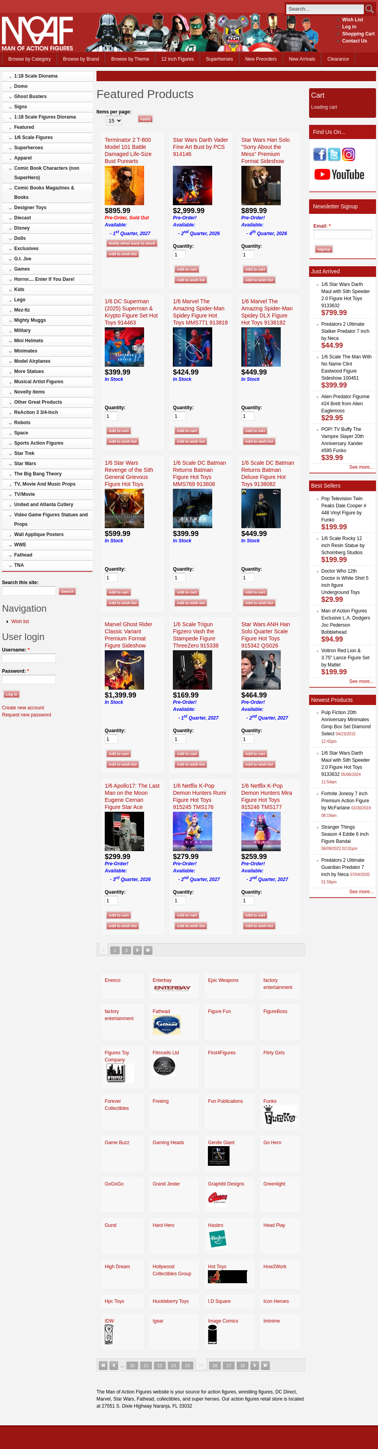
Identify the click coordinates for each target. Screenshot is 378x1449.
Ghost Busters (30, 96)
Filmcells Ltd (166, 1053)
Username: (16, 650)
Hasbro (215, 1225)
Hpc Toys (114, 1301)
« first (103, 1365)
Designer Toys (30, 207)
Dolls (20, 238)
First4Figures (221, 1053)
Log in (349, 27)
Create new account (23, 708)
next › (137, 950)
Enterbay (162, 980)
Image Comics (223, 1321)
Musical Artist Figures (38, 381)
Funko (269, 1101)
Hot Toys (217, 1266)
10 (132, 1365)
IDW (109, 1321)
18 (242, 1365)
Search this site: (20, 582)
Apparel (23, 158)
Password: (15, 671)
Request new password (26, 715)
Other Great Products (38, 402)
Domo (21, 86)
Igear (158, 1321)
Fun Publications (225, 1101)
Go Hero (272, 1142)
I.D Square (219, 1301)
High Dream (117, 1266)
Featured (24, 127)
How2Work (274, 1266)
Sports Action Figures (38, 443)
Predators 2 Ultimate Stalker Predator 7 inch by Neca (345, 331)
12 (160, 1365)
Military (22, 330)
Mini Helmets (28, 340)
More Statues (29, 371)
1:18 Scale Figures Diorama (45, 117)
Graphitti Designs (226, 1184)
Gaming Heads (168, 1142)
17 (228, 1365)
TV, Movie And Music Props (45, 484)
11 (146, 1365)
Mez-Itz (22, 310)
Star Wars (25, 463)
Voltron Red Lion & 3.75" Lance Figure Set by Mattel (345, 658)
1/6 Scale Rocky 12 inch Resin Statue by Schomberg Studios (343, 545)
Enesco (112, 980)
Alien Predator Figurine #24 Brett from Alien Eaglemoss (345, 404)
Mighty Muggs (30, 320)
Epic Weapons (223, 980)
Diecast (22, 218)
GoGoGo (114, 1184)
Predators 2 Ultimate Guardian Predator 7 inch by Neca (342, 867)
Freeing (161, 1101)
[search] (325, 9)
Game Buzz (117, 1142)
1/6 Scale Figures (33, 137)
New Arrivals (302, 59)
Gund (110, 1225)
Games (22, 269)
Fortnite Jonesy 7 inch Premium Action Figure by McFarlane (345, 801)
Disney (22, 228)
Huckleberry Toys (171, 1301)
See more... (361, 467)
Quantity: (183, 246)
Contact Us (354, 41)
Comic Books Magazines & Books (44, 192)
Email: (322, 226)
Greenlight (274, 1184)
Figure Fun (219, 1011)
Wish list (20, 621)
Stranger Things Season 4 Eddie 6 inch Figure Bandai (345, 834)
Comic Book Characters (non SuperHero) (46, 172)
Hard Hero (163, 1225)
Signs (20, 106)
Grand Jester (166, 1184)
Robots (22, 422)
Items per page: (114, 112)
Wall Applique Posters (39, 534)
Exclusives (26, 248)
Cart (317, 95)
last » (148, 950)
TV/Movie (24, 494)
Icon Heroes (276, 1301)
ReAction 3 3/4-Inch (36, 412)
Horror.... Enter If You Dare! (44, 279)
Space (21, 433)
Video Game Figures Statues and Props (51, 519)
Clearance (338, 59)
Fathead (23, 555)
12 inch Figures (177, 59)
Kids (19, 289)
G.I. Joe (22, 259)
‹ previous (113, 1365)
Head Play (274, 1225)
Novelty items (29, 392)
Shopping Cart (358, 34)
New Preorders (261, 59)
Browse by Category (29, 59)
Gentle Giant (221, 1142)
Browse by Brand (81, 59)
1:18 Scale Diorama (35, 76)
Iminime (271, 1321)
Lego (20, 299)
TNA (19, 565)
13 (173, 1365)
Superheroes (219, 59)
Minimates (25, 351)
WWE (20, 544)
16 (215, 1365)
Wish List (352, 19)
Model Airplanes (32, 361)
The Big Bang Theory (38, 474)
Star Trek (24, 453)
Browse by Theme (130, 59)
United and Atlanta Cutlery (43, 504)
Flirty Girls (274, 1053)
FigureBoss (275, 1011)
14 (187, 1365)
